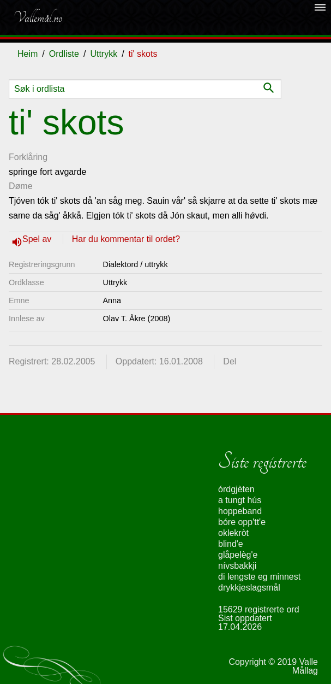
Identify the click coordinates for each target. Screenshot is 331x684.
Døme (21, 186)
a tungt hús (239, 500)
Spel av (38, 239)
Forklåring (28, 157)
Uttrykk (103, 53)
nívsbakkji (237, 565)
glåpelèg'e (237, 554)
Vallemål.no (37, 17)
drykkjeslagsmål (249, 587)
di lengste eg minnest (259, 576)
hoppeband (240, 511)
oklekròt (233, 533)
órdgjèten (236, 489)
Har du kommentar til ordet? (126, 239)
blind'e (230, 544)
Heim (27, 53)
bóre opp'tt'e (242, 522)
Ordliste (64, 53)
